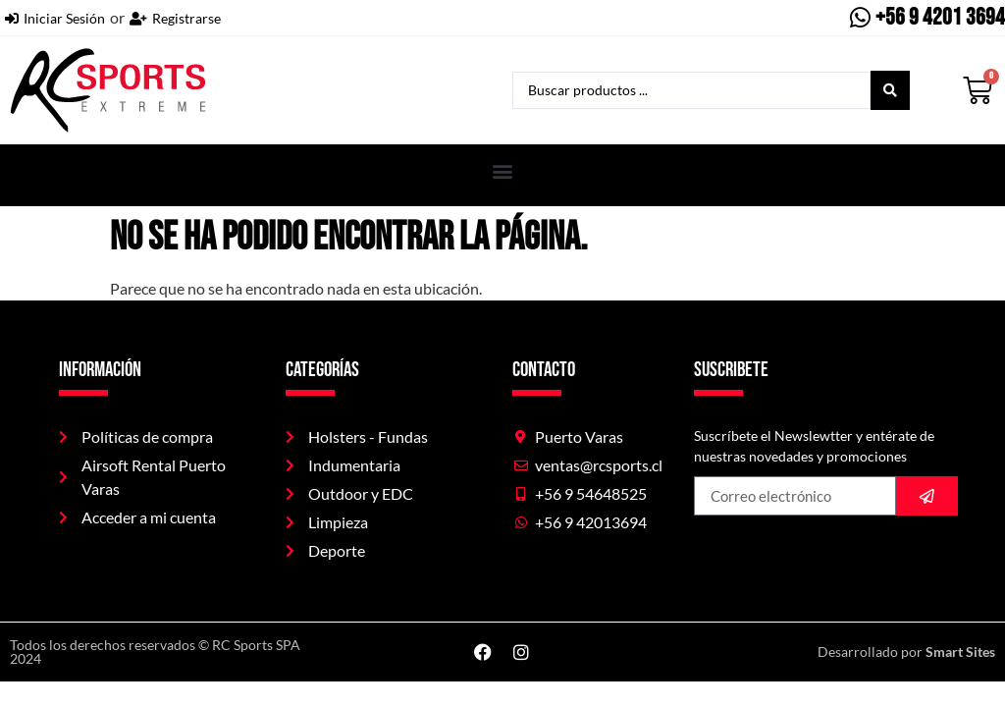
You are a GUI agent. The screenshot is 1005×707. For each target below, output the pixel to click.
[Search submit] (890, 90)
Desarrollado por (906, 651)
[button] (503, 170)
